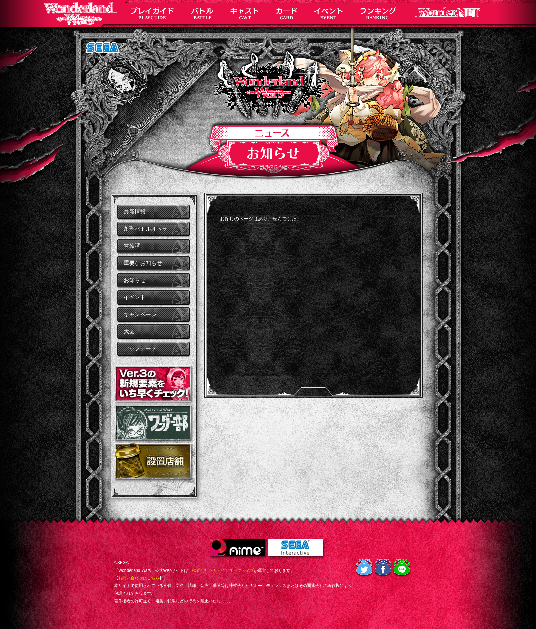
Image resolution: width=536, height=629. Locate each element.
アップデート (140, 348)
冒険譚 (132, 246)
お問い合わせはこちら (138, 578)
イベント (135, 297)
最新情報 (135, 212)
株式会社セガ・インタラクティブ (223, 570)
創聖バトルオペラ (146, 229)
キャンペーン (140, 314)
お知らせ (135, 280)
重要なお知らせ (143, 263)
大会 (129, 331)
